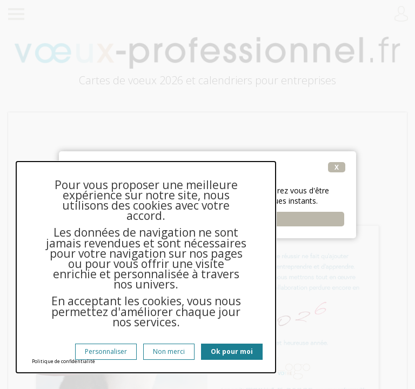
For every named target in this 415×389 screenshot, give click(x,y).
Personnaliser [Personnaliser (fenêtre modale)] (106, 351)
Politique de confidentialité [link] (63, 361)
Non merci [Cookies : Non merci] (169, 351)
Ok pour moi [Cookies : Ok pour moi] (232, 351)
